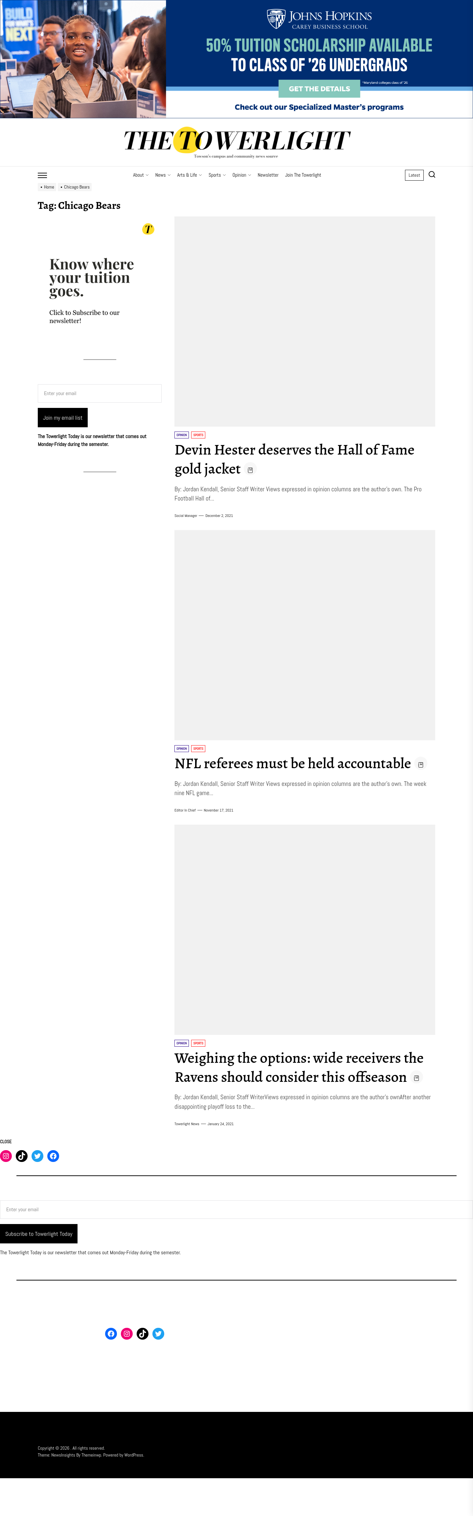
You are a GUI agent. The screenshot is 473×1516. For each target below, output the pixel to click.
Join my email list (62, 417)
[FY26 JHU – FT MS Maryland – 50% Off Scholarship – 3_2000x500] (236, 3)
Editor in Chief (184, 829)
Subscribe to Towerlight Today (38, 1271)
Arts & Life (189, 175)
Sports (217, 175)
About (141, 175)
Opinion (242, 175)
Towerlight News (186, 1161)
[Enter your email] (100, 393)
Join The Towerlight (303, 175)
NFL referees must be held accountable (298, 763)
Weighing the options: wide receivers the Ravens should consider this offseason (293, 1095)
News (163, 175)
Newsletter (268, 175)
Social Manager (185, 515)
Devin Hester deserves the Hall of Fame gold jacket (300, 458)
